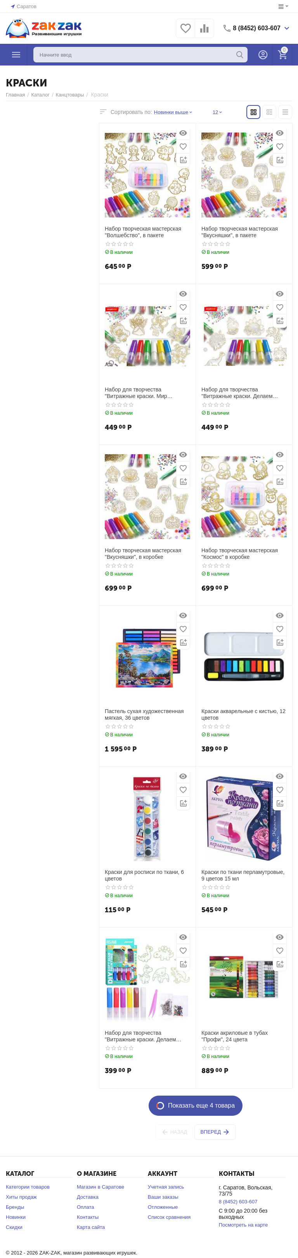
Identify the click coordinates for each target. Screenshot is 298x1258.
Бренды (15, 1207)
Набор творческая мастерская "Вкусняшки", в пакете (239, 232)
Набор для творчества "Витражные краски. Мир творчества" (136, 393)
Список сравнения (169, 1217)
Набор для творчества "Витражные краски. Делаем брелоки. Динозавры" (237, 393)
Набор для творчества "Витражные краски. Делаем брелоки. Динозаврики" (140, 1036)
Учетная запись (166, 1187)
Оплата (85, 1207)
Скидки (14, 1227)
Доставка (88, 1197)
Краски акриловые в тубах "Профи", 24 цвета (234, 1036)
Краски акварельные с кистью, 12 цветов (243, 714)
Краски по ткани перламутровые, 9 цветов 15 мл (242, 875)
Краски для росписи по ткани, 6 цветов (144, 875)
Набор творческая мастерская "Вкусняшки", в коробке (143, 553)
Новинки (16, 1217)
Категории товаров (28, 1187)
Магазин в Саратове (100, 1187)
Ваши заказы (163, 1197)
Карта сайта (91, 1227)
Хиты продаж (21, 1197)
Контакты (88, 1217)
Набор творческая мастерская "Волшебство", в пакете (143, 232)
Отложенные (163, 1207)
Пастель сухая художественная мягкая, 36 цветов (144, 714)
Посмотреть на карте (243, 1225)
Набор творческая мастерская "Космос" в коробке (239, 553)
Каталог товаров (16, 54)
